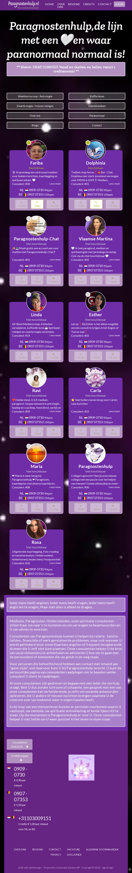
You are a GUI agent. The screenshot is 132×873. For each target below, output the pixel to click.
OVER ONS (61, 5)
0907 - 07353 (21, 796)
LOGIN (119, 4)
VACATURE (73, 849)
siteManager (35, 867)
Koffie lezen (97, 96)
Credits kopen (19, 757)
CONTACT (105, 4)
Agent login (107, 867)
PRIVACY (56, 854)
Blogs (35, 125)
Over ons (35, 115)
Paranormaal (96, 115)
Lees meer (55, 183)
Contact (97, 125)
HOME (49, 4)
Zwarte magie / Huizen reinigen (35, 105)
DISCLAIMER (74, 854)
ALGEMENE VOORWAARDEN (102, 849)
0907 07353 (35, 194)
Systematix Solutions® (68, 867)
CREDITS (89, 4)
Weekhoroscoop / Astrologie (35, 96)
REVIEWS (74, 4)
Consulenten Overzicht (19, 744)
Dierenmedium (97, 105)
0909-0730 (36, 190)
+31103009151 (34, 818)
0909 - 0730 (20, 772)
